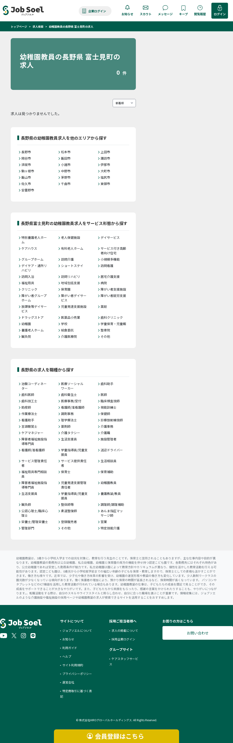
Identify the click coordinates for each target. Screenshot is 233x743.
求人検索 (38, 26)
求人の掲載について (124, 630)
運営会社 (68, 682)
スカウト (146, 14)
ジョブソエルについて (77, 630)
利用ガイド (69, 648)
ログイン (220, 14)
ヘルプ (66, 656)
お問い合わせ (198, 633)
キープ (183, 14)
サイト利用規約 (72, 665)
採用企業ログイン (123, 639)
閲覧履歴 (200, 14)
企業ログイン (97, 11)
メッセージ (165, 14)
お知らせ (127, 14)
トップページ (19, 26)
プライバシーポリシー (77, 673)
